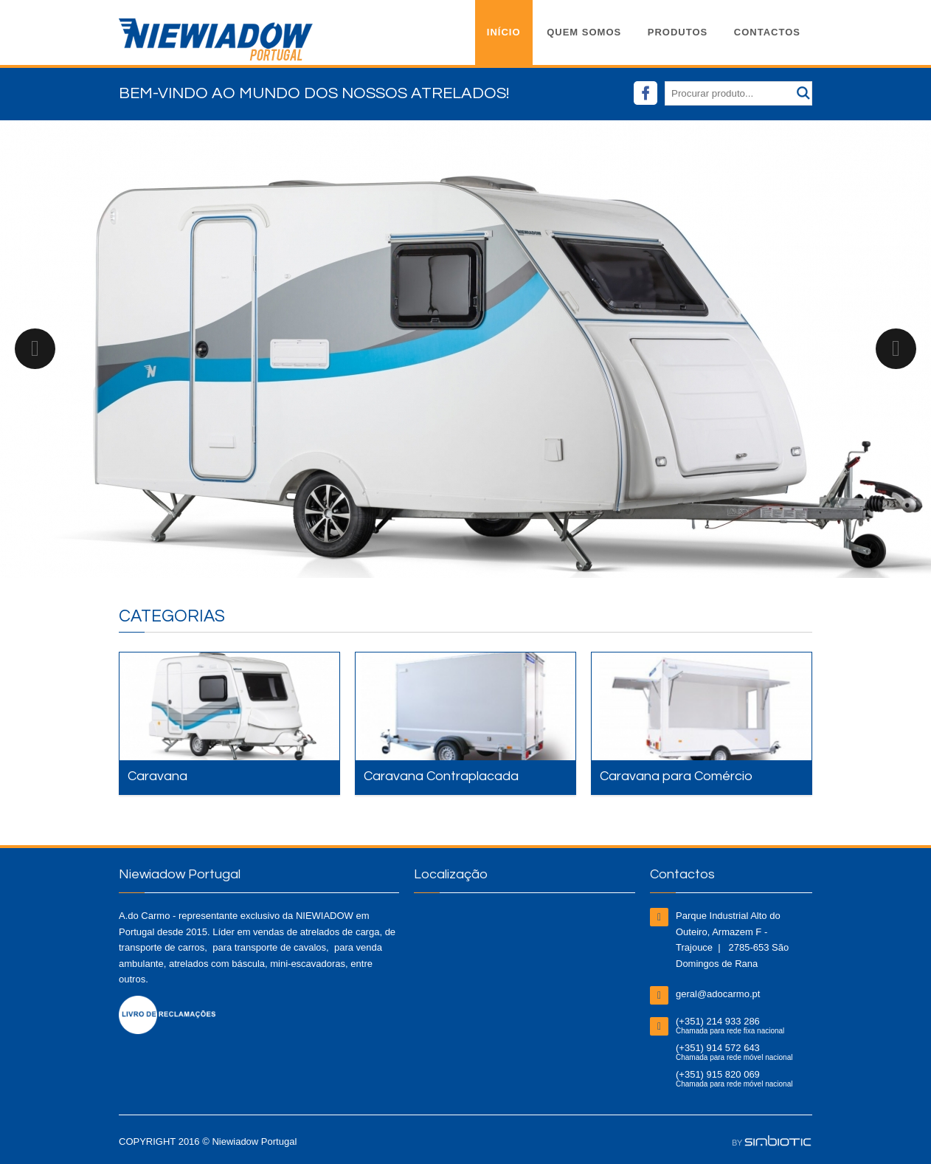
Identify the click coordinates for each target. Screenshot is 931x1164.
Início (504, 32)
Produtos (677, 32)
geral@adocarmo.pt (718, 993)
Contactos (767, 32)
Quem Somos (584, 32)
